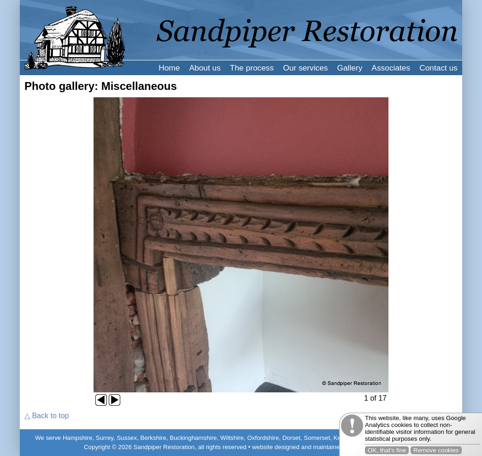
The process (252, 67)
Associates (390, 67)
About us (204, 67)
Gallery (349, 67)
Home (169, 67)
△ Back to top (46, 416)
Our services (305, 67)
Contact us (438, 67)
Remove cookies (436, 450)
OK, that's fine (387, 450)
